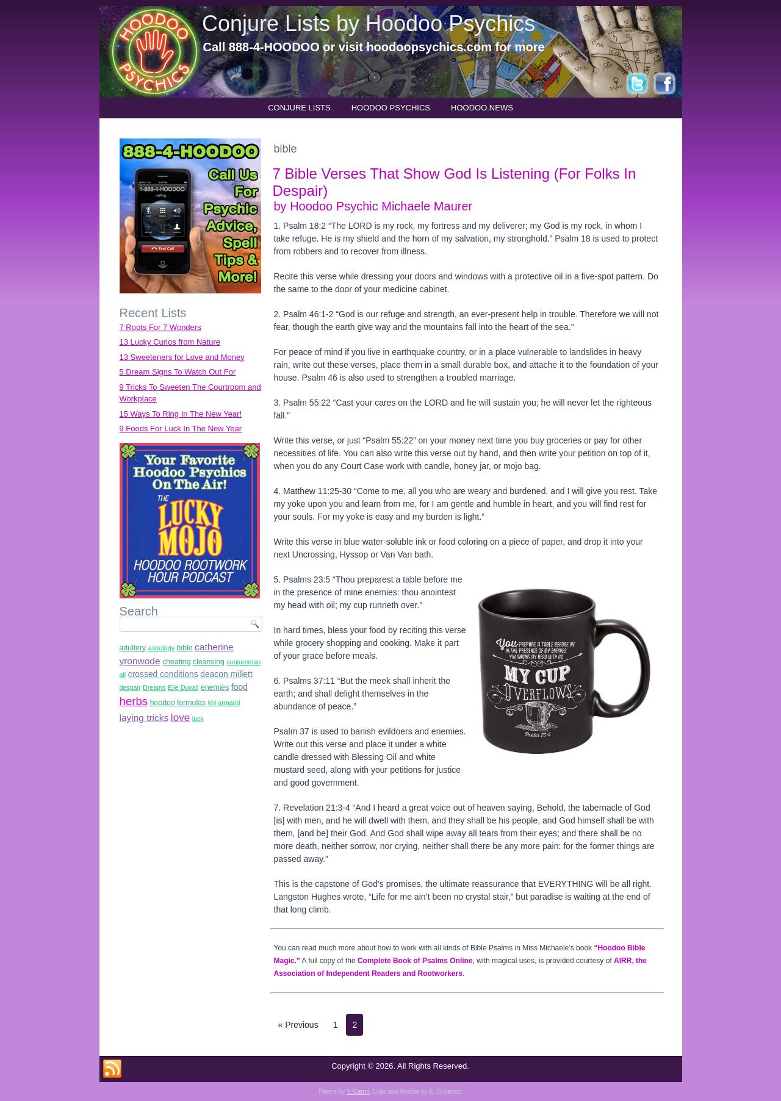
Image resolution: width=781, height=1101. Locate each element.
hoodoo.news (482, 107)
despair (130, 687)
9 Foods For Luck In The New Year (181, 428)
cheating (176, 662)
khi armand (224, 702)
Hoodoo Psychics (390, 107)
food (239, 687)
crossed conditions (163, 674)
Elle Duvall (183, 687)
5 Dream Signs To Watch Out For (178, 371)
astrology (161, 647)
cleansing (209, 662)
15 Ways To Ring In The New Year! (181, 413)
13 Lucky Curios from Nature (170, 341)
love (180, 717)
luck (198, 718)
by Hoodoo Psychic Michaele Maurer (373, 206)
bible (185, 648)
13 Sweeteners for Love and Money (182, 357)
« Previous (298, 1025)
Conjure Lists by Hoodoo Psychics (368, 23)
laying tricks (144, 717)
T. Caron (358, 1091)
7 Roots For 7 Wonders (160, 327)
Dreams (154, 687)
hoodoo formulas (178, 702)
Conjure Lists (299, 107)
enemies (215, 687)
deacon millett (226, 674)
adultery (133, 648)
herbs (134, 701)
